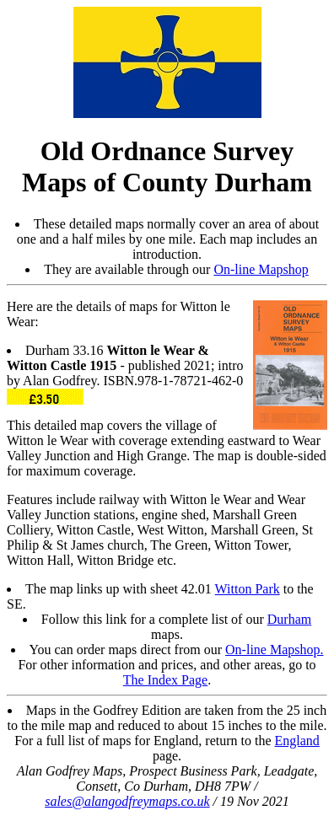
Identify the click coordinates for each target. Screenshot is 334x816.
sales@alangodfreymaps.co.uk (127, 801)
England (297, 740)
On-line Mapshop (260, 269)
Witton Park (247, 589)
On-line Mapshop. (274, 649)
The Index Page (165, 680)
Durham (289, 619)
